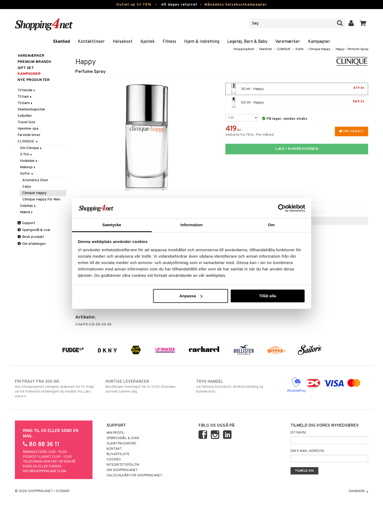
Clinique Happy (319, 49)
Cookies (114, 459)
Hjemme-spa (28, 128)
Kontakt (114, 449)
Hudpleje (29, 161)
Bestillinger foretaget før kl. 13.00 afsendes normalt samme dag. (146, 386)
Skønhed (61, 41)
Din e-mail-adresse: (308, 451)
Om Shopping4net (122, 470)
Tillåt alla (267, 296)
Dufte (300, 49)
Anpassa (191, 296)
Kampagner (319, 41)
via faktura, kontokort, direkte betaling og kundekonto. (237, 386)
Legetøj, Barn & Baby (247, 41)
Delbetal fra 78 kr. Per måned (249, 135)
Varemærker (287, 41)
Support (26, 223)
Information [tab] (191, 224)
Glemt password (121, 444)
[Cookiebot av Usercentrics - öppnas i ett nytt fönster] (282, 208)
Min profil (115, 433)
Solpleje (28, 206)
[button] (362, 23)
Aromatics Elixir (35, 180)
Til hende (27, 90)
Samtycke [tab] (111, 224)
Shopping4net (243, 49)
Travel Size (26, 122)
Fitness (169, 41)
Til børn (25, 103)
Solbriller (25, 116)
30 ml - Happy (296, 89)
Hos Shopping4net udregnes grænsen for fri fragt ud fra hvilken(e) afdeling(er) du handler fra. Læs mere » (55, 389)
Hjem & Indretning (201, 41)
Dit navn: (298, 433)
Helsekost (122, 41)
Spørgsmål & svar (34, 230)
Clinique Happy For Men (41, 199)
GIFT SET (26, 68)
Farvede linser (29, 135)
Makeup (28, 167)
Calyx (26, 186)
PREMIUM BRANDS (34, 62)
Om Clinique (31, 148)
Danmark (358, 491)
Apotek (147, 41)
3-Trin (26, 154)
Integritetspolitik (123, 465)
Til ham (25, 96)
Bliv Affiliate (118, 454)
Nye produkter (34, 80)
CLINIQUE (284, 49)
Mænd (26, 212)
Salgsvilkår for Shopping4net (134, 475)
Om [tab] (271, 224)
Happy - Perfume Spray (351, 49)
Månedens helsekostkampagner (235, 4)
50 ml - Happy (296, 102)
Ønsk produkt (31, 237)
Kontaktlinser (91, 41)
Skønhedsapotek (31, 109)
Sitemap (62, 491)
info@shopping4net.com (44, 471)
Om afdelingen (32, 244)
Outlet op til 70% (133, 4)
